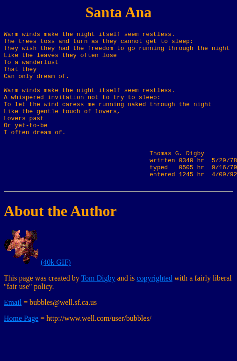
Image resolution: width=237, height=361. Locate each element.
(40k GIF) (56, 293)
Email (13, 333)
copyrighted (154, 309)
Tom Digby (98, 309)
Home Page (21, 349)
